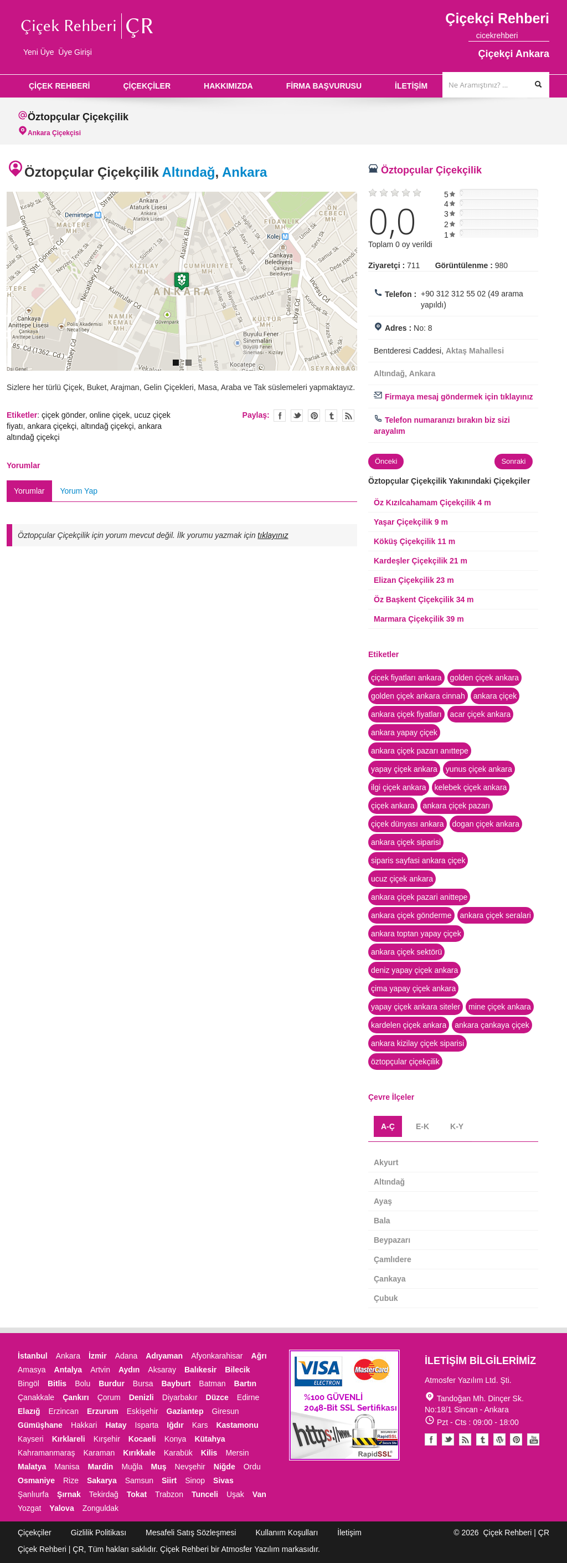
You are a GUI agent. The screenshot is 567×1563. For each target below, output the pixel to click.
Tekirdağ (103, 1494)
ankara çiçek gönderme (411, 915)
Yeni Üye (38, 52)
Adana (126, 1355)
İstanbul (33, 1355)
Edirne (248, 1397)
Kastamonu (237, 1425)
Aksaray (162, 1369)
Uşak (235, 1494)
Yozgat (29, 1508)
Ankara (244, 172)
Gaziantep (185, 1411)
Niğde (224, 1466)
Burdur (112, 1383)
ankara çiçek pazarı (456, 805)
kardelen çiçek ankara (408, 1025)
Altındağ (188, 172)
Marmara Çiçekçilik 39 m (419, 618)
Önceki (386, 461)
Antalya (68, 1369)
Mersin (237, 1452)
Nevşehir (190, 1466)
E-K (422, 1126)
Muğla (131, 1466)
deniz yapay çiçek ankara (414, 970)
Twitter (296, 415)
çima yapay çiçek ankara (413, 988)
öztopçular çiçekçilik (405, 1061)
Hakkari (84, 1425)
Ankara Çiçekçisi (54, 133)
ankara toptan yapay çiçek (416, 933)
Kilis (209, 1452)
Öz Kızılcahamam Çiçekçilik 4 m (432, 502)
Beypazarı (392, 1240)
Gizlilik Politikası (98, 1532)
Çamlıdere (392, 1259)
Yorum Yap (78, 490)
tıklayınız (272, 535)
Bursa (143, 1383)
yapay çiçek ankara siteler (415, 1006)
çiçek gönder (63, 415)
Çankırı (76, 1397)
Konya (175, 1438)
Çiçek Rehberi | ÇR (516, 1532)
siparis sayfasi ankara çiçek (418, 860)
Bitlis (57, 1383)
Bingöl (28, 1383)
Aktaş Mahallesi (475, 350)
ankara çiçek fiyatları (406, 714)
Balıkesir (200, 1369)
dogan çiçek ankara (485, 823)
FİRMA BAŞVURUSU (324, 85)
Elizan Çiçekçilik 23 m (414, 580)
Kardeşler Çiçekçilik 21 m (420, 560)
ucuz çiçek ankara (402, 878)
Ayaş (383, 1201)
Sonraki (513, 461)
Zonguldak (100, 1508)
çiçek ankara (393, 805)
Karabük (178, 1452)
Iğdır (175, 1425)
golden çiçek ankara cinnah (418, 695)
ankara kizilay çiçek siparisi (417, 1043)
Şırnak (69, 1494)
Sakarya (102, 1480)
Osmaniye (36, 1480)
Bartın (245, 1383)
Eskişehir (142, 1411)
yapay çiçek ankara (404, 769)
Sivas (223, 1480)
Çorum (109, 1397)
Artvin (100, 1369)
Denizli (141, 1397)
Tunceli (205, 1494)
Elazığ (29, 1411)
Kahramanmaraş (46, 1452)
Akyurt (386, 1162)
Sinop (195, 1480)
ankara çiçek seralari (495, 915)
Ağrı (259, 1355)
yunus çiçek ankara (479, 769)
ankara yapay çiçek (404, 732)
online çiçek (109, 415)
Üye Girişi (75, 52)
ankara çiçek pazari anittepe (419, 897)
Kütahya (209, 1438)
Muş (159, 1466)
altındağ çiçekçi (107, 426)
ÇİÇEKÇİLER (147, 85)
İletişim (349, 1532)
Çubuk (386, 1298)
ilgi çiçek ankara (398, 787)
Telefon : (400, 294)
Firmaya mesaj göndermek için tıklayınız (453, 396)
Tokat (137, 1494)
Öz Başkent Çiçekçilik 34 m (424, 599)
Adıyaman (164, 1355)
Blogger (465, 1439)
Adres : (398, 328)
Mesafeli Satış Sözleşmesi (191, 1532)
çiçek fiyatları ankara (406, 677)
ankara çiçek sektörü (406, 951)
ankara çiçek (495, 695)
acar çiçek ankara (480, 714)
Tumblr (482, 1439)
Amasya (32, 1369)
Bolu (82, 1383)
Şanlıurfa (33, 1494)
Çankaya (390, 1278)
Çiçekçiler (34, 1532)
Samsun (139, 1480)
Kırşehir (107, 1438)
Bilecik (237, 1369)
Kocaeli (142, 1438)
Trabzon (169, 1494)
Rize (71, 1480)
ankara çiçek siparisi (406, 842)
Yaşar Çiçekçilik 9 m (411, 521)
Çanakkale (36, 1397)
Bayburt (175, 1383)
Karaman (99, 1452)
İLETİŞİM (411, 85)
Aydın (129, 1369)
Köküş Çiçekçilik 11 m (414, 541)
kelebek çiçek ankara (471, 787)
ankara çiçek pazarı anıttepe (419, 750)
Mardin (101, 1466)
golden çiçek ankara (484, 677)
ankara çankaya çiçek (492, 1025)
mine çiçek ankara (499, 1006)
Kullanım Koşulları (286, 1532)
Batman (212, 1383)
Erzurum (102, 1411)
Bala (382, 1220)
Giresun (225, 1411)
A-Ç (388, 1126)
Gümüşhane (40, 1425)
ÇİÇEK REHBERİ (59, 85)
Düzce (217, 1397)
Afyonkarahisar (217, 1355)
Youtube (499, 1439)
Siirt (169, 1480)
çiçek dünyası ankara (407, 823)
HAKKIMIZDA (228, 85)
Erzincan (63, 1411)
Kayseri (31, 1438)
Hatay (115, 1425)
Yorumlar (29, 490)
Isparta (147, 1425)
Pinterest (516, 1439)
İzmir (98, 1355)
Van (259, 1494)
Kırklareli (68, 1438)
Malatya (32, 1466)
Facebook (430, 1439)
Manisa (66, 1466)
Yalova (61, 1508)
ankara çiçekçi (51, 426)
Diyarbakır (180, 1397)
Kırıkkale (139, 1452)
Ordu (252, 1466)
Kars (200, 1425)
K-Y (456, 1126)
